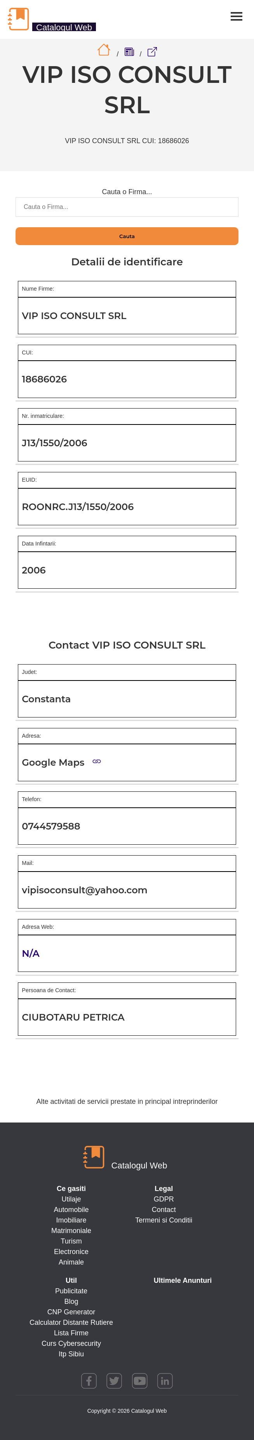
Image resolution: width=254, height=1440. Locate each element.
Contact (164, 1210)
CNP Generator (71, 1312)
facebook (89, 1381)
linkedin (165, 1381)
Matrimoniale (71, 1231)
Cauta (127, 236)
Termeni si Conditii (163, 1220)
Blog (71, 1301)
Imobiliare (71, 1220)
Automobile (71, 1210)
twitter (114, 1381)
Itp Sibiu (71, 1354)
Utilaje (71, 1199)
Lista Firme (71, 1333)
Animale (71, 1262)
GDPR (164, 1199)
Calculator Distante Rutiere (71, 1322)
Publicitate (71, 1291)
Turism (71, 1241)
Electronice (71, 1252)
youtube (140, 1381)
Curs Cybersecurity (71, 1343)
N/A (30, 953)
